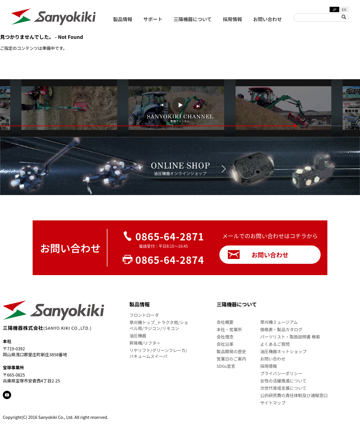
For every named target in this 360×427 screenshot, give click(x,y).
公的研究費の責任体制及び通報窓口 (294, 395)
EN (344, 9)
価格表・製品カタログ (281, 329)
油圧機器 (137, 335)
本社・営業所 (229, 329)
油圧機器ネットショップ (283, 351)
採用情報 (232, 19)
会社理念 (225, 337)
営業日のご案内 (231, 359)
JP (334, 9)
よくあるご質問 (275, 344)
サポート (153, 19)
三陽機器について (193, 19)
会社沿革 (225, 344)
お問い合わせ (267, 19)
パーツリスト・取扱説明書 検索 (290, 337)
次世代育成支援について (283, 388)
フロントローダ (144, 315)
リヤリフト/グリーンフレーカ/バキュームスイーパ (158, 353)
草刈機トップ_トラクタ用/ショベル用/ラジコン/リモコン (158, 325)
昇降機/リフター (145, 343)
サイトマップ (272, 403)
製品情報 (122, 19)
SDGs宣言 (226, 366)
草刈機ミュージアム (279, 322)
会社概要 (225, 322)
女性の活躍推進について (283, 381)
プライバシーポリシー (281, 373)
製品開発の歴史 (231, 351)
